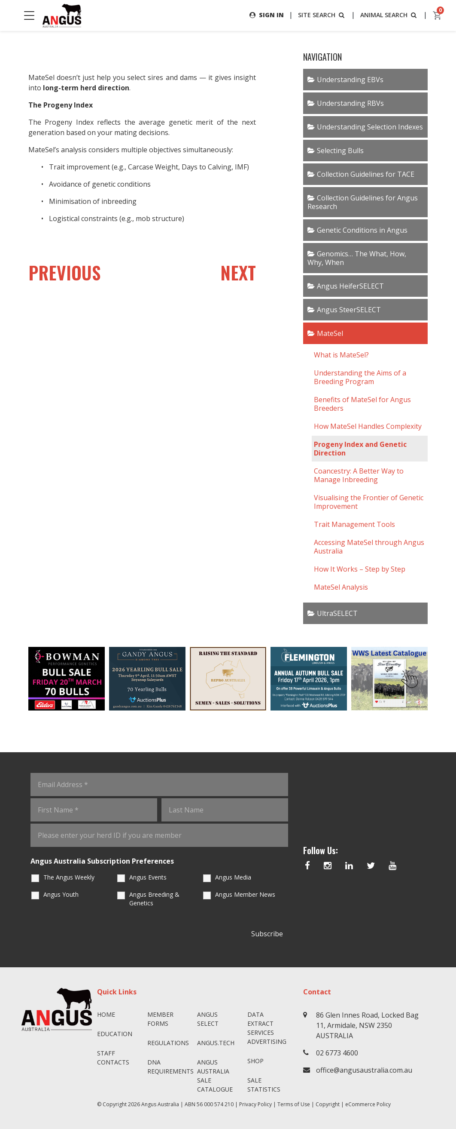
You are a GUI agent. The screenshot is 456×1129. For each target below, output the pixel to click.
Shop (255, 1061)
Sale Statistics (263, 1084)
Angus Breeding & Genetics (154, 898)
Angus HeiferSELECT (350, 286)
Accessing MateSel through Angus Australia (369, 547)
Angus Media (233, 877)
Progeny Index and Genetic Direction (360, 449)
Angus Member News (245, 894)
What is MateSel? (342, 355)
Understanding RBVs (350, 103)
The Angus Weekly (68, 877)
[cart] (437, 15)
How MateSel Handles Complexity (368, 426)
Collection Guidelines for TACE (365, 174)
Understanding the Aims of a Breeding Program (360, 377)
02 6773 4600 (337, 1053)
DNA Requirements (169, 1066)
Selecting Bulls (340, 150)
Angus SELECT (208, 1018)
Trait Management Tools (354, 524)
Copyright (328, 1104)
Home (106, 1014)
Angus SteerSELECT (349, 309)
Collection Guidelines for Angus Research (362, 202)
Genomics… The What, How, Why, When (356, 258)
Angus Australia (160, 1104)
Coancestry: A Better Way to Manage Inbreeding (359, 475)
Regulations (168, 1043)
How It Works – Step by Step (359, 569)
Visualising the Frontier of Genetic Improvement (368, 502)
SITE (322, 15)
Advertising (266, 1041)
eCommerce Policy (368, 1104)
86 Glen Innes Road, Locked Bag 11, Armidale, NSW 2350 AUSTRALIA (367, 1025)
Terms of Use (293, 1104)
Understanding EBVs (350, 79)
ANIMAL (389, 15)
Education (114, 1034)
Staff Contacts (113, 1057)
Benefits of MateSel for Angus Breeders (362, 404)
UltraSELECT (337, 613)
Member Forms (160, 1018)
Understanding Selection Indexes (370, 127)
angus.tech (215, 1043)
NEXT (238, 272)
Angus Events (148, 877)
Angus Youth (61, 894)
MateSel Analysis (341, 587)
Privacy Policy (255, 1104)
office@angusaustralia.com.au (364, 1070)
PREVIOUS (64, 272)
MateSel (330, 333)
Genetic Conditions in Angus (362, 230)
